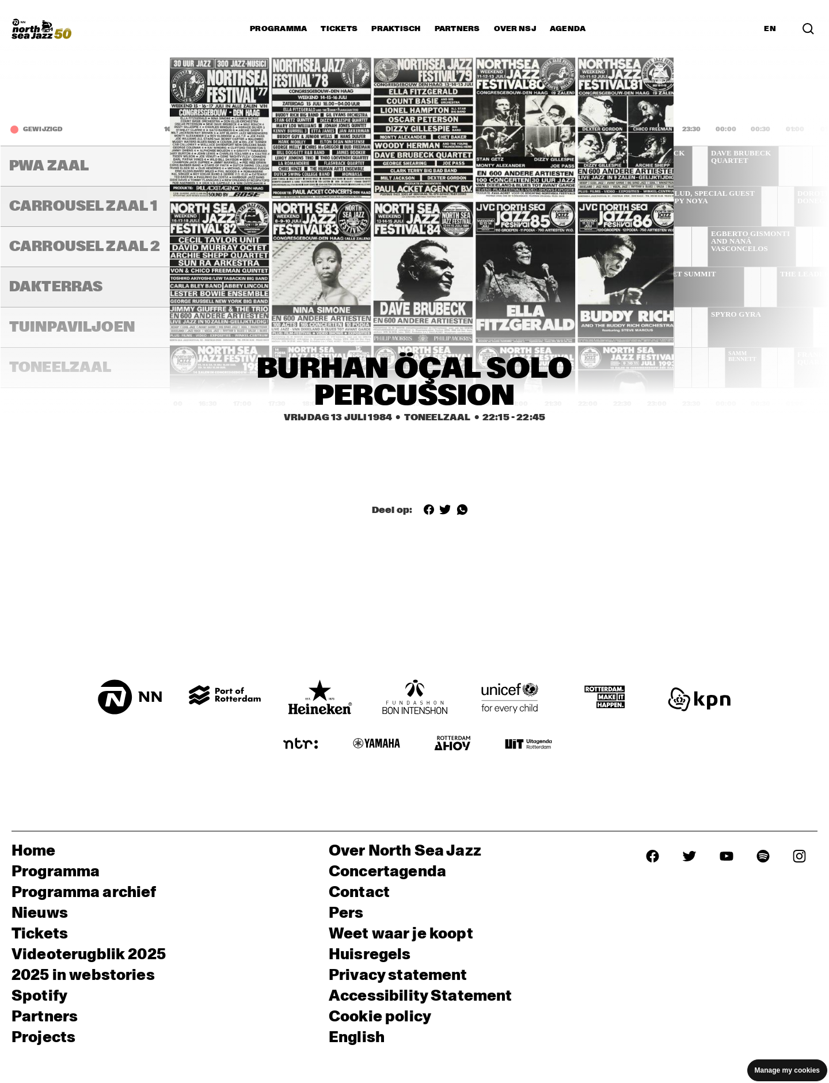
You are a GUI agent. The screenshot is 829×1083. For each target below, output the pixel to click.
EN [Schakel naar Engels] (770, 29)
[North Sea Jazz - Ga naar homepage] (41, 28)
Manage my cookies (787, 1070)
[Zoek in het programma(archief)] (808, 28)
